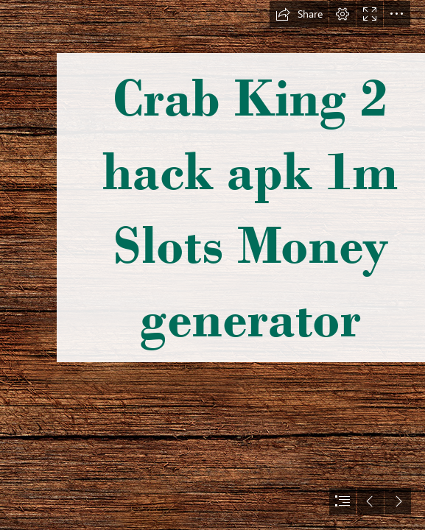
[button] (299, 14)
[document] (212, 265)
